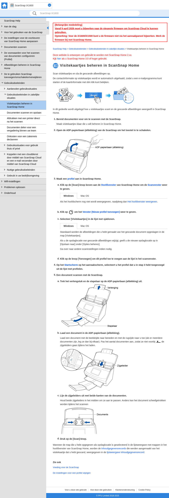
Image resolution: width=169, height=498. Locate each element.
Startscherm (71, 265)
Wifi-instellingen (12, 181)
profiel (71, 178)
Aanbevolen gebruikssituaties (22, 88)
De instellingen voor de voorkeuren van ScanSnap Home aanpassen (22, 40)
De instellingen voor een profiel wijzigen (72, 473)
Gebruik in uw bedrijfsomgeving (23, 175)
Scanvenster (154, 185)
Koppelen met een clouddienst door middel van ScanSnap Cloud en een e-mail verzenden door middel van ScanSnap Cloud (24, 159)
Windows (69, 195)
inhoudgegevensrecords (113, 448)
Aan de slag (10, 26)
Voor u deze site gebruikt (75, 490)
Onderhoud (10, 193)
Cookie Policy (144, 490)
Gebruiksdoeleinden (14, 83)
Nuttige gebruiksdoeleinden (21, 169)
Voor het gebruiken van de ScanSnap (23, 32)
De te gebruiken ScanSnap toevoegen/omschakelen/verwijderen (23, 76)
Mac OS (85, 195)
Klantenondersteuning (125, 490)
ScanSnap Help (12, 20)
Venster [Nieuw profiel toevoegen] (101, 212)
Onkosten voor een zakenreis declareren (22, 138)
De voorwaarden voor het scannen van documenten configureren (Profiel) (21, 56)
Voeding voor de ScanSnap (66, 467)
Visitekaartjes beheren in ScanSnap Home (19, 105)
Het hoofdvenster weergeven (142, 201)
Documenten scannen (15, 47)
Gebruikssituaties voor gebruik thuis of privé (22, 147)
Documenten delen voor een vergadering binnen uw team (21, 129)
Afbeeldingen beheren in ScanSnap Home (22, 67)
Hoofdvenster (108, 185)
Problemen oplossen (14, 187)
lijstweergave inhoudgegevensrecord (125, 452)
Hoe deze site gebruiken (101, 490)
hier (59, 58)
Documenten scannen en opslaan (24, 112)
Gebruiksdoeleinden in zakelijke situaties (23, 96)
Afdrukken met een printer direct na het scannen (23, 120)
